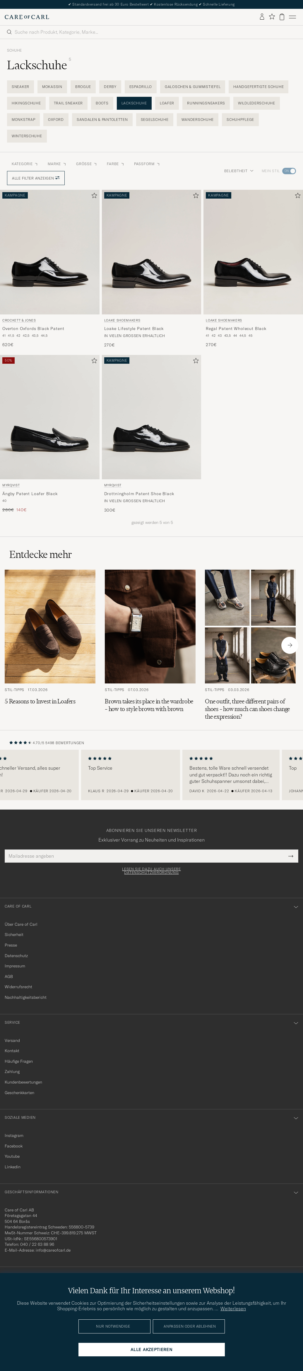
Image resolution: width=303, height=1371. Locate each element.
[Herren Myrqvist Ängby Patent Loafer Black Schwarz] (50, 417)
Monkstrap (23, 119)
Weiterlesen (233, 1308)
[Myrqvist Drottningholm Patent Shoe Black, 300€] (151, 434)
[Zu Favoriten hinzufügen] (93, 197)
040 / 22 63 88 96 (37, 1244)
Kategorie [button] (25, 164)
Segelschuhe (155, 119)
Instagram (14, 1135)
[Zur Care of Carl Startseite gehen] (27, 17)
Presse (11, 945)
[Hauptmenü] (292, 17)
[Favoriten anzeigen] (272, 16)
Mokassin (52, 86)
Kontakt (12, 1050)
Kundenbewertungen (23, 1082)
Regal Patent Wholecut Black (236, 328)
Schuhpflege (240, 119)
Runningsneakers (206, 103)
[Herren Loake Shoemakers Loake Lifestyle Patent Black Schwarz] (151, 252)
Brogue (83, 86)
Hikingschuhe (26, 103)
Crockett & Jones (19, 320)
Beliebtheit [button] (239, 171)
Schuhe (14, 50)
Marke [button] (57, 164)
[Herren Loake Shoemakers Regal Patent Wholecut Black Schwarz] (253, 252)
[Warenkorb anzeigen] (282, 17)
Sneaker (20, 86)
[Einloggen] (262, 17)
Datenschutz (16, 955)
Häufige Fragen (19, 1061)
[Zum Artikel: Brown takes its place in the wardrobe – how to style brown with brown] (150, 645)
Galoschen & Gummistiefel (192, 86)
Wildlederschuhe (256, 103)
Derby (110, 86)
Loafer (167, 103)
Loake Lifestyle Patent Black (134, 328)
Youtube (12, 1156)
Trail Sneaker (68, 103)
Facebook (14, 1146)
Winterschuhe (27, 136)
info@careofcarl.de (53, 1250)
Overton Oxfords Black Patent (33, 328)
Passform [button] (147, 164)
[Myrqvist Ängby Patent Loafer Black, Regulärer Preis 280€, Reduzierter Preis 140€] (50, 434)
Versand (12, 1040)
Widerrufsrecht (18, 986)
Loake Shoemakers (122, 320)
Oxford (56, 119)
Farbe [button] (116, 164)
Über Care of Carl (21, 924)
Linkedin (12, 1166)
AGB (9, 976)
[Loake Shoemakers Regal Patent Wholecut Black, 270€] (253, 269)
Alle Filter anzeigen (36, 178)
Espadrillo (140, 86)
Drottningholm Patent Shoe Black (139, 493)
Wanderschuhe (198, 119)
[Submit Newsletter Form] (291, 856)
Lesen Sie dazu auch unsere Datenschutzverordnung (151, 870)
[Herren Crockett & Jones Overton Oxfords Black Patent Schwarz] (50, 252)
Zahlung (12, 1071)
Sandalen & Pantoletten (102, 119)
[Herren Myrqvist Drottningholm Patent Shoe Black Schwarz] (151, 417)
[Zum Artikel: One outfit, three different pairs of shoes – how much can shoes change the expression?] (250, 645)
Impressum (15, 966)
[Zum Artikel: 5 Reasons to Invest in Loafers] (50, 645)
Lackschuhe (134, 103)
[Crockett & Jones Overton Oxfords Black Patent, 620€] (50, 269)
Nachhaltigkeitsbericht (26, 997)
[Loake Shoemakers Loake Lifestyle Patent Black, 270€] (151, 269)
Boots (102, 103)
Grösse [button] (86, 164)
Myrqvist (11, 485)
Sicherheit (14, 934)
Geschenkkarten (19, 1092)
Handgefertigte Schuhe (258, 86)
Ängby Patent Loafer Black (30, 493)
